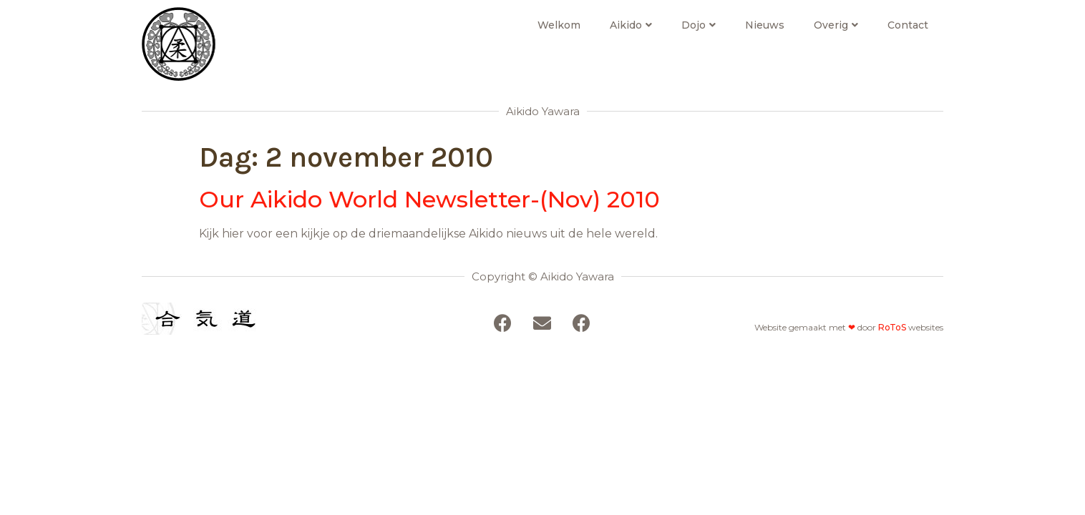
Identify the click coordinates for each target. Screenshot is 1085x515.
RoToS (892, 327)
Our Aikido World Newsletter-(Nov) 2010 (429, 199)
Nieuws (764, 25)
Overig (836, 25)
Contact (907, 25)
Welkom (558, 25)
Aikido (631, 25)
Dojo (698, 25)
